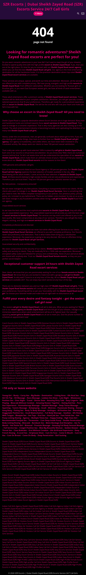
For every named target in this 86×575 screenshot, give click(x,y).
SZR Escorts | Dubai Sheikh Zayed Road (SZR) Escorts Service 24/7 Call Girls (43, 6)
